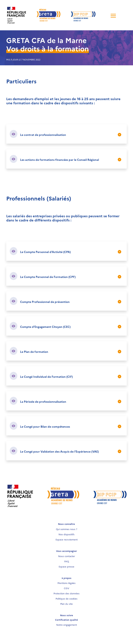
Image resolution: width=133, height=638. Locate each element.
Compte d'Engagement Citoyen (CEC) (45, 327)
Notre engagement (66, 624)
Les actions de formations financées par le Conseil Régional (59, 159)
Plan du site (66, 603)
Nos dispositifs (66, 534)
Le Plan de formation (34, 351)
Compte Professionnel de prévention (45, 302)
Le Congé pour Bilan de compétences (45, 426)
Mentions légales (66, 582)
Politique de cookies (66, 598)
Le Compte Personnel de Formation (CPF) (48, 277)
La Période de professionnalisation (43, 401)
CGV (66, 588)
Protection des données (66, 593)
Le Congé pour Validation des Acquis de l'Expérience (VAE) (59, 451)
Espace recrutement (67, 539)
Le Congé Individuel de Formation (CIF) (46, 376)
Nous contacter (66, 556)
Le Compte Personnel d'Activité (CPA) (45, 252)
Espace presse (66, 566)
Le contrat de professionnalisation (43, 135)
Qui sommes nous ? (66, 529)
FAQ (66, 561)
